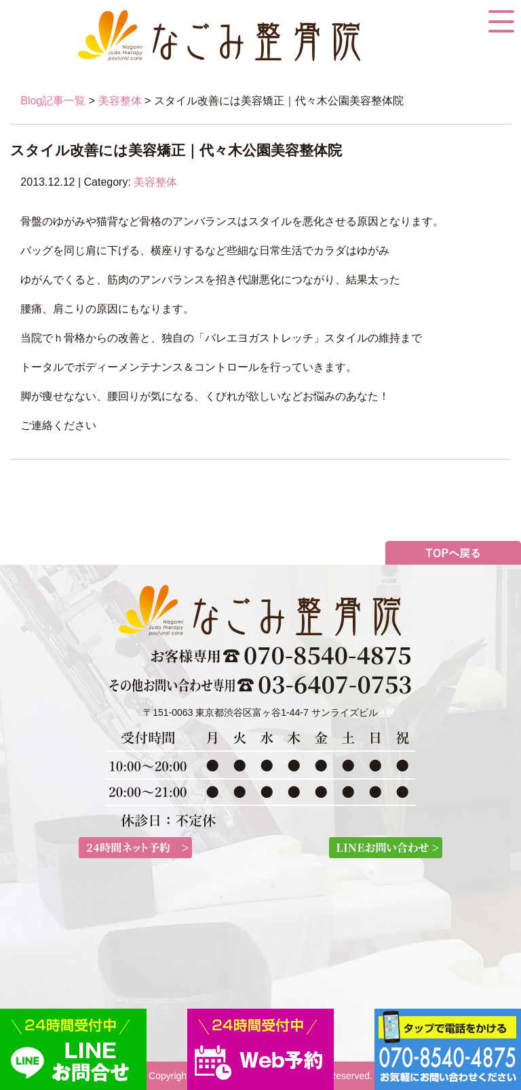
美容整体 (120, 100)
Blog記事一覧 (52, 100)
